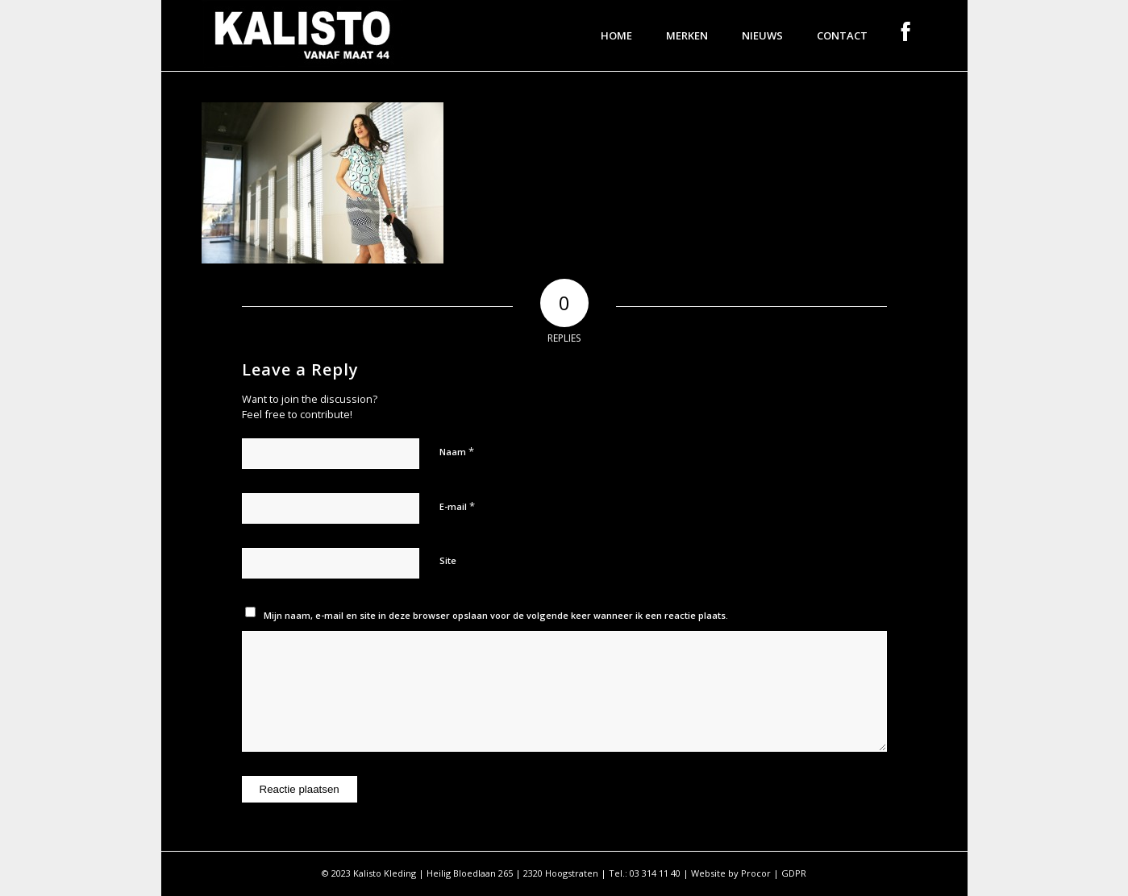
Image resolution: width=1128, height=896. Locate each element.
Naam (456, 451)
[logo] (302, 35)
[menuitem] (616, 35)
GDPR (793, 873)
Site (447, 560)
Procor (756, 873)
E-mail (457, 506)
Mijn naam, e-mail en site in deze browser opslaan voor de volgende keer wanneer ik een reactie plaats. (496, 615)
